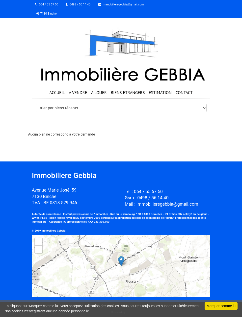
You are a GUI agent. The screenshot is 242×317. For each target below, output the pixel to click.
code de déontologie (147, 217)
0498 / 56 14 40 (78, 4)
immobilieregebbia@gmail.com (121, 4)
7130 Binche (46, 13)
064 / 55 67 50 (47, 4)
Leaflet (205, 294)
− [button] (38, 249)
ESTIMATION (160, 92)
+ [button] (38, 242)
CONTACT (184, 92)
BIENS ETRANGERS (128, 92)
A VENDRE (78, 92)
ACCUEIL (57, 92)
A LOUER (99, 92)
